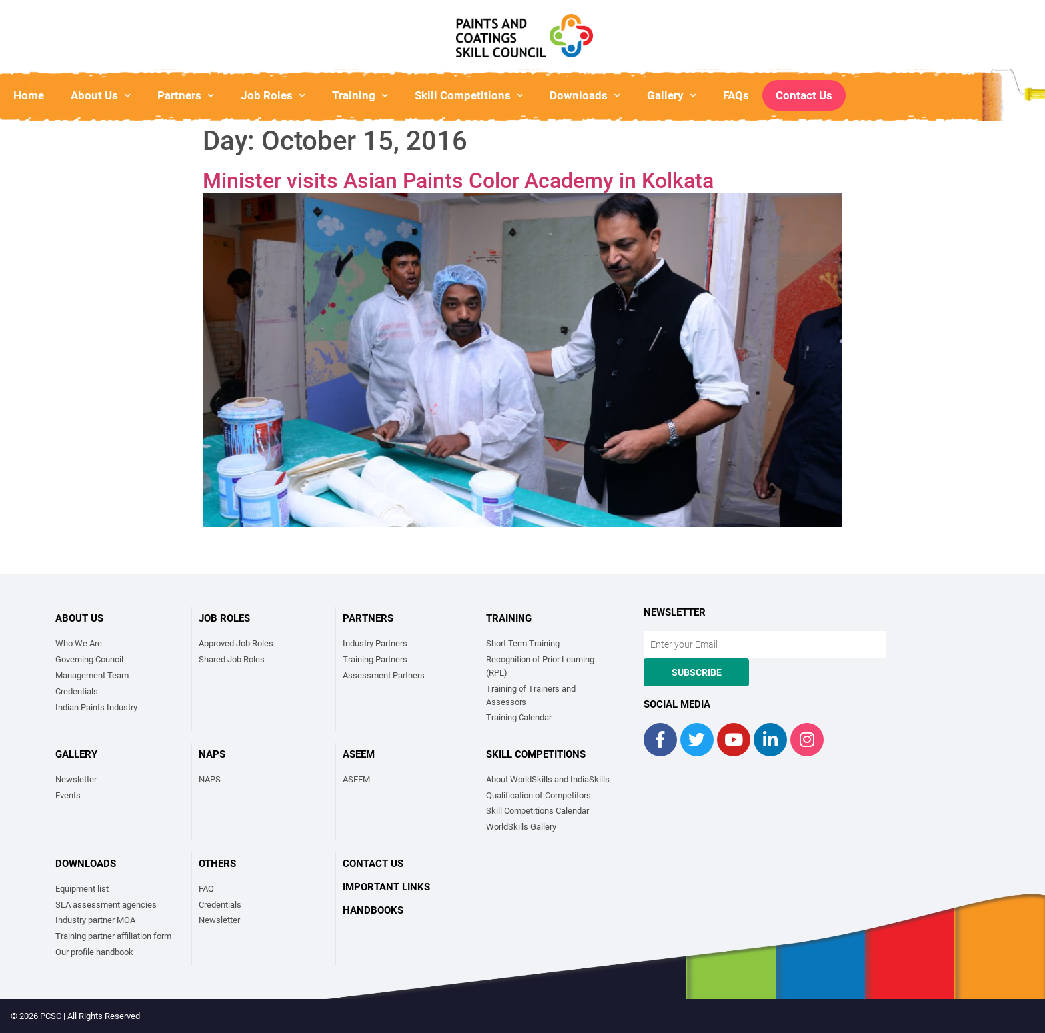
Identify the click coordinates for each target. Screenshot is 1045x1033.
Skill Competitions (469, 95)
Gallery (671, 95)
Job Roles (273, 95)
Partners (185, 95)
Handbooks (373, 910)
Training (360, 95)
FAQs (736, 95)
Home (28, 95)
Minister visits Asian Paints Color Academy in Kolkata (458, 180)
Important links (386, 887)
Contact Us (804, 95)
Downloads (585, 95)
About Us (101, 95)
